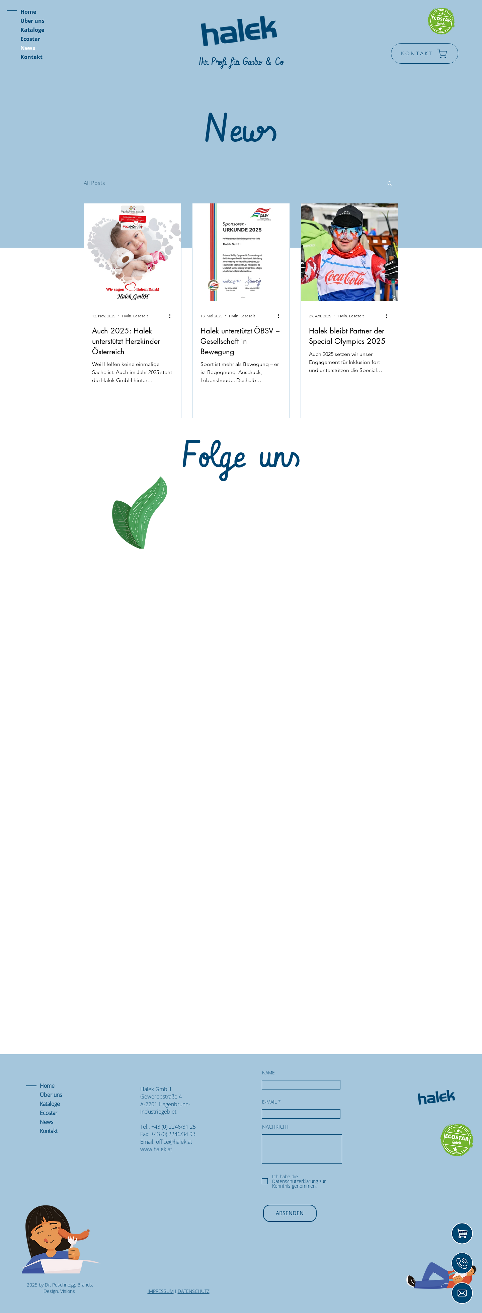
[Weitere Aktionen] (172, 316)
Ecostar (30, 39)
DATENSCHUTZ (194, 1291)
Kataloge (32, 30)
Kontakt (31, 57)
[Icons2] (462, 1233)
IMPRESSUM (161, 1291)
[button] (390, 183)
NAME (268, 1072)
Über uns (32, 20)
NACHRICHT (275, 1126)
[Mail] (462, 1293)
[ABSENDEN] (290, 1213)
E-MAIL (269, 1102)
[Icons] (462, 1263)
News (27, 48)
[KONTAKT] (424, 53)
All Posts (94, 183)
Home (28, 11)
